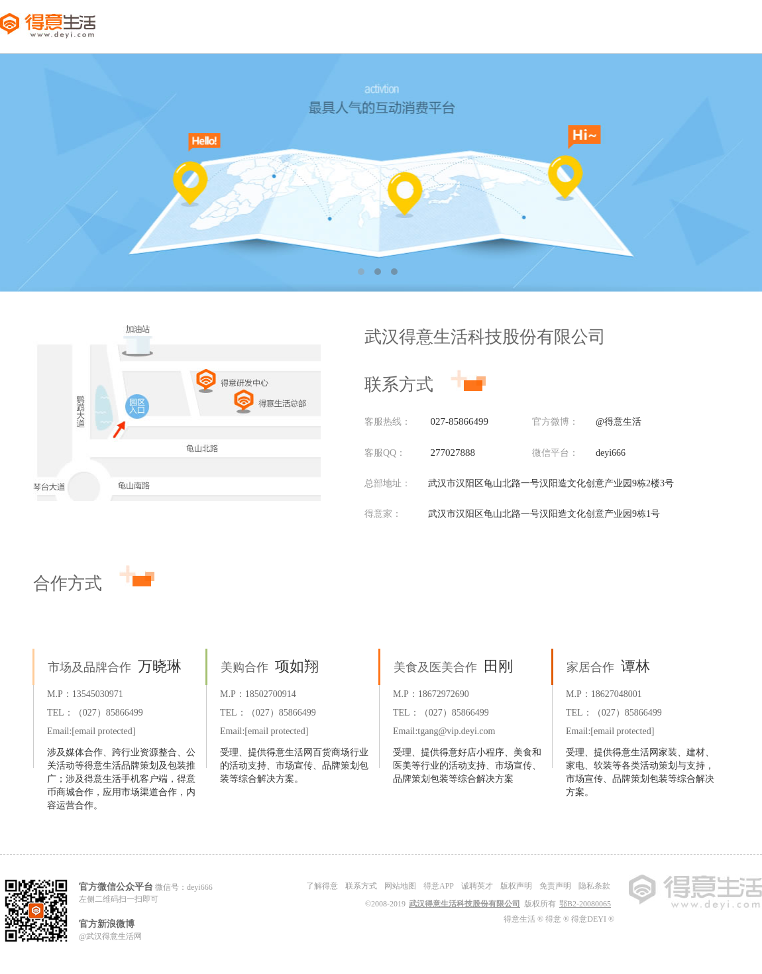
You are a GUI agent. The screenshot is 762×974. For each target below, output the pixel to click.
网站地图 (400, 886)
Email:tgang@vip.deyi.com (444, 731)
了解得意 (322, 886)
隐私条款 (594, 886)
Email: (91, 731)
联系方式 (361, 886)
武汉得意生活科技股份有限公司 (464, 903)
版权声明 (516, 886)
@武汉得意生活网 (110, 936)
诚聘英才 (477, 886)
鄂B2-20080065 (585, 903)
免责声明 (555, 886)
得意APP (438, 886)
